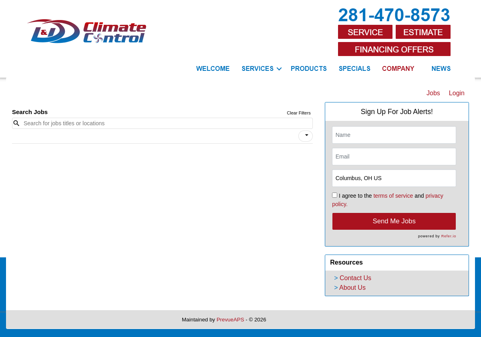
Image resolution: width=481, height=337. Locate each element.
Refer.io (448, 236)
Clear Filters (298, 112)
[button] (305, 136)
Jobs (433, 93)
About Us (352, 287)
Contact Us (355, 278)
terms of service (393, 196)
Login (457, 93)
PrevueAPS (230, 320)
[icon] (307, 135)
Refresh (289, 320)
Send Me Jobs (394, 221)
